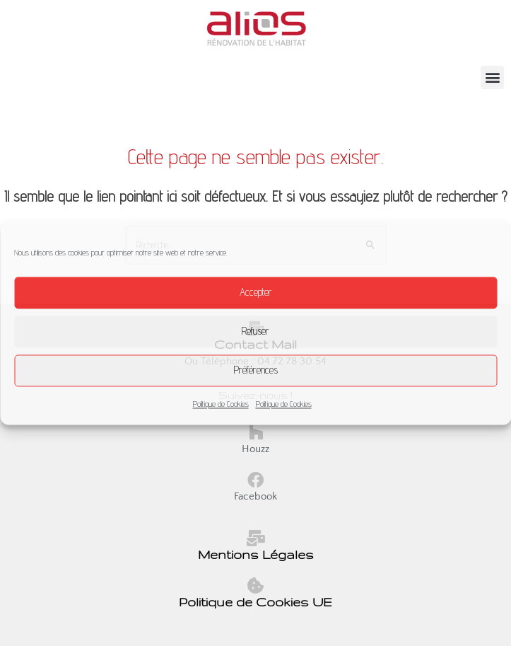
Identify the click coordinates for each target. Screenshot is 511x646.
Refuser (255, 331)
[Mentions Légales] (255, 538)
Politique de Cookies (221, 403)
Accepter (256, 292)
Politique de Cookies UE (255, 601)
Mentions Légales (256, 554)
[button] (492, 77)
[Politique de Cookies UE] (255, 585)
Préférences (256, 370)
